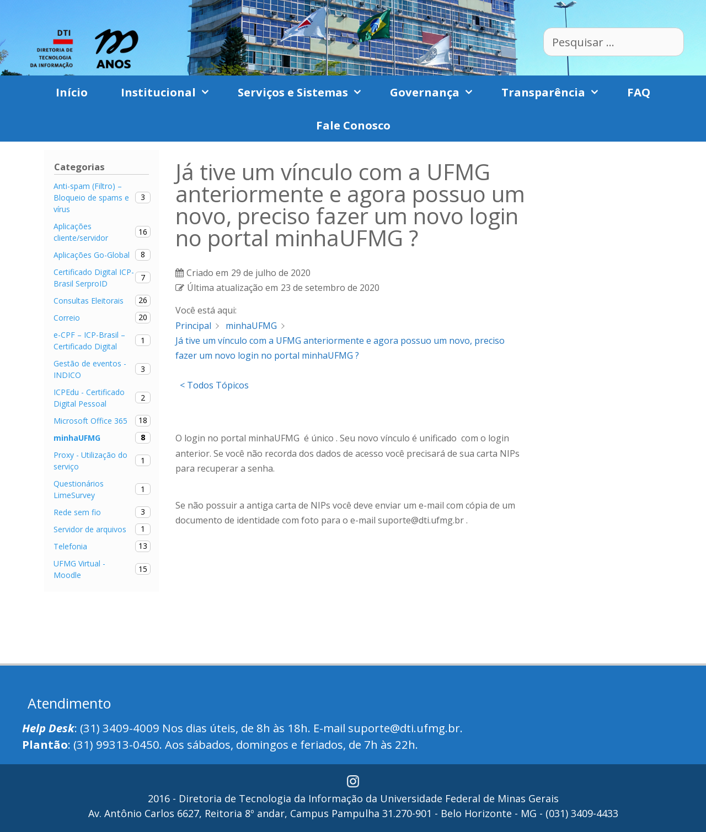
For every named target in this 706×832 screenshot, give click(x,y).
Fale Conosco (353, 125)
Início (72, 92)
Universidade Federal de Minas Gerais (469, 798)
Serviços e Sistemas (305, 92)
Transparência (556, 92)
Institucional (171, 92)
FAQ (638, 92)
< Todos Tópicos (214, 385)
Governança (437, 92)
